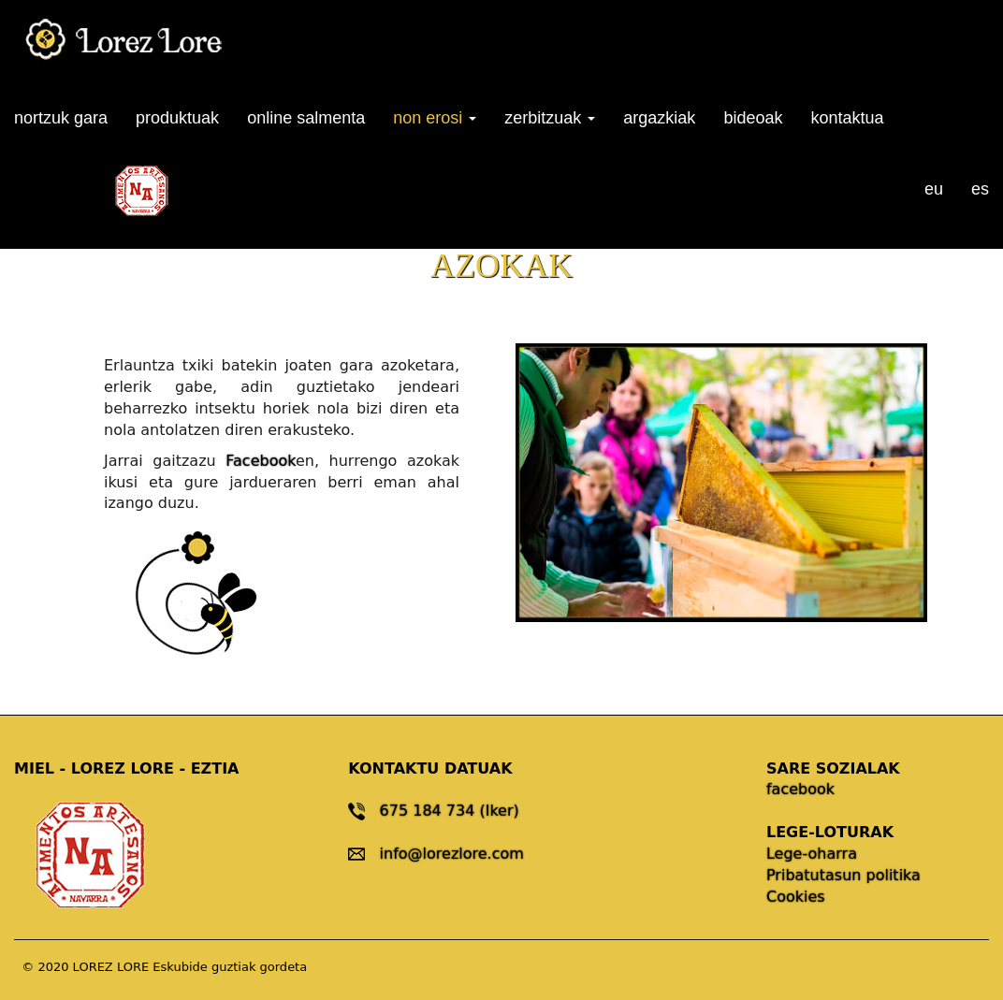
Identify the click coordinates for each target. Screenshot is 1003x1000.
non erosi (434, 118)
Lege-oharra (811, 853)
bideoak (752, 118)
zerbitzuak (549, 118)
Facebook (260, 461)
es (980, 189)
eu (933, 189)
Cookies (795, 897)
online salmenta (306, 118)
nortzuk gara (61, 118)
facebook (800, 789)
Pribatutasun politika (843, 875)
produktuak (177, 118)
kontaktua (846, 118)
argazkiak (659, 118)
